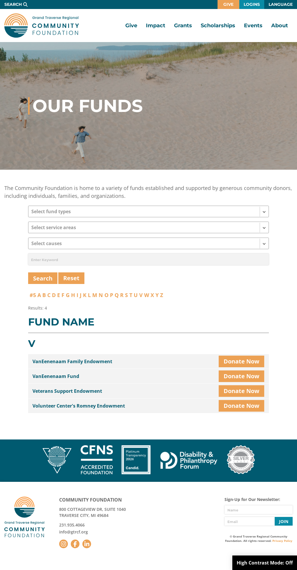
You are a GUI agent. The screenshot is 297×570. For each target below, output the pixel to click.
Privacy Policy (282, 541)
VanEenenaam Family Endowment (72, 361)
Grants (183, 25)
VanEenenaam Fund (55, 376)
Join (283, 521)
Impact (155, 25)
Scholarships (218, 25)
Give (228, 4)
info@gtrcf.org (73, 532)
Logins (252, 4)
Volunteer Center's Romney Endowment (78, 406)
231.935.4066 (72, 525)
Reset (71, 278)
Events (253, 25)
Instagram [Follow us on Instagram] (63, 544)
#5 (33, 295)
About (279, 25)
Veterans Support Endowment (67, 391)
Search (13, 4)
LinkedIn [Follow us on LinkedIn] (86, 544)
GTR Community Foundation (41, 25)
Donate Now (241, 361)
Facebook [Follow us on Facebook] (75, 544)
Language (281, 4)
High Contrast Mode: (265, 563)
